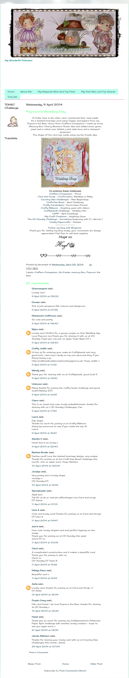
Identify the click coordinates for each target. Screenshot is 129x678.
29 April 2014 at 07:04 (46, 646)
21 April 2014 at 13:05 (45, 630)
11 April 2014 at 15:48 (44, 564)
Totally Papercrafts (59, 222)
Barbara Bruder (40, 452)
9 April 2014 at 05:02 (45, 296)
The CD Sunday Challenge (43, 219)
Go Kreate (64, 272)
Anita (34, 584)
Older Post (96, 664)
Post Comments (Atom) (72, 670)
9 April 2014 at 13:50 (44, 378)
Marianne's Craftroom (44, 315)
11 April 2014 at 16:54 (44, 578)
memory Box (78, 272)
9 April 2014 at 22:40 (45, 446)
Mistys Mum (39, 570)
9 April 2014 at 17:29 (44, 411)
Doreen (36, 302)
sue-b (35, 526)
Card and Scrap (47, 196)
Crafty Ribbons (49, 208)
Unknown (37, 384)
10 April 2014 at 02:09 (46, 466)
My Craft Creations (56, 216)
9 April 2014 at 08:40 (45, 323)
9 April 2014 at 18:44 (44, 433)
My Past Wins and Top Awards (98, 91)
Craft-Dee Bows (55, 202)
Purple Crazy (39, 600)
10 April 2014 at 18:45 (45, 485)
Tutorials (12, 97)
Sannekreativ (39, 491)
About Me (26, 91)
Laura (35, 417)
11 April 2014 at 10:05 (45, 542)
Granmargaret (39, 288)
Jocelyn (36, 471)
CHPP (55, 213)
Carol (35, 548)
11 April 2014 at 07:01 (45, 504)
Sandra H (37, 439)
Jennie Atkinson (40, 636)
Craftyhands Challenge (57, 210)
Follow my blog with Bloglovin (64, 228)
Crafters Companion (60, 194)
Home (11, 91)
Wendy (35, 370)
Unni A (35, 510)
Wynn (35, 329)
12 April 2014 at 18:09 (45, 594)
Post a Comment (38, 652)
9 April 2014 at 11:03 (44, 364)
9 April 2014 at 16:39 (44, 394)
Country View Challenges (55, 199)
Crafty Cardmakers (53, 205)
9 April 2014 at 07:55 (45, 310)
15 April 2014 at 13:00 (45, 611)
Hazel (35, 617)
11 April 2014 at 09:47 (45, 520)
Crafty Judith (39, 348)
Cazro (35, 400)
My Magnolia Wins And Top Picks (56, 91)
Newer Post (34, 664)
